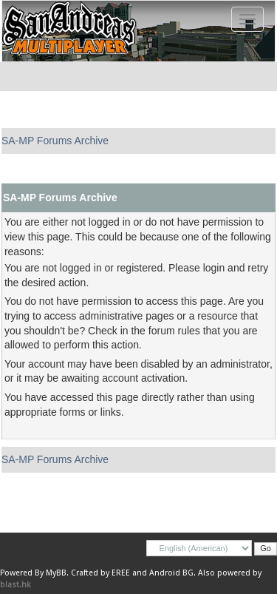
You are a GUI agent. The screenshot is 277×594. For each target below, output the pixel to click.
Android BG (171, 573)
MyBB (56, 573)
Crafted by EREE (100, 573)
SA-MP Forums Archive (55, 140)
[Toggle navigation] (247, 19)
